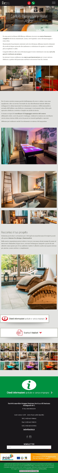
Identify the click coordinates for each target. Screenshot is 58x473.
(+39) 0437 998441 (30, 418)
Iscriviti (48, 449)
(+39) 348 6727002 (30, 426)
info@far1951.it (29, 429)
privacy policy (42, 468)
